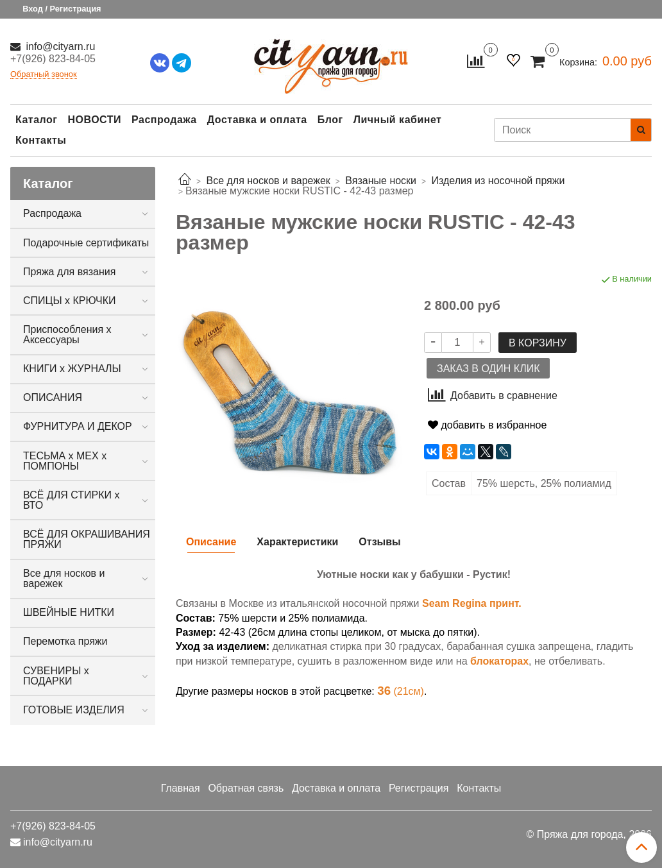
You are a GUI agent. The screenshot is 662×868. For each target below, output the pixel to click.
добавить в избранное (487, 425)
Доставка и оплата (257, 119)
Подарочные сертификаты (86, 242)
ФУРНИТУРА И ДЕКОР (77, 426)
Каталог (36, 119)
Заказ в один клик (488, 368)
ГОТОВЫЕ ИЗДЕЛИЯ (73, 709)
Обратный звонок (43, 75)
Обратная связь (246, 788)
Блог (330, 119)
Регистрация (419, 788)
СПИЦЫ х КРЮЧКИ (69, 300)
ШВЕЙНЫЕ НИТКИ (68, 612)
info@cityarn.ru (59, 46)
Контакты (40, 140)
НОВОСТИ (94, 119)
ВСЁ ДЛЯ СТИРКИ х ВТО (71, 500)
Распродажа (164, 119)
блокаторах (499, 661)
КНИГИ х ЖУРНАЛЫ (72, 368)
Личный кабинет (397, 119)
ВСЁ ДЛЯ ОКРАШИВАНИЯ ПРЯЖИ (86, 539)
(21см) (400, 691)
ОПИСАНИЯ (52, 397)
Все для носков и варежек (64, 578)
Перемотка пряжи (65, 641)
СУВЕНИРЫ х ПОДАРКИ (56, 675)
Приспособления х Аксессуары (67, 334)
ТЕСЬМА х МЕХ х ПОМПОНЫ (64, 461)
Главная (180, 788)
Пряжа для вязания (69, 271)
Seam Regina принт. (472, 603)
